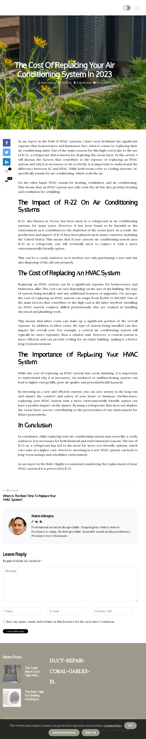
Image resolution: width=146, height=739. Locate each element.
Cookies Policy (113, 725)
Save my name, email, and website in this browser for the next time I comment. (60, 621)
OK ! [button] (130, 725)
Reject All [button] (90, 732)
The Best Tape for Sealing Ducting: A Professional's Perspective (34, 695)
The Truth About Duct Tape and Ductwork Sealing (32, 671)
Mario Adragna (48, 82)
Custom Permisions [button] (64, 732)
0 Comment (102, 82)
